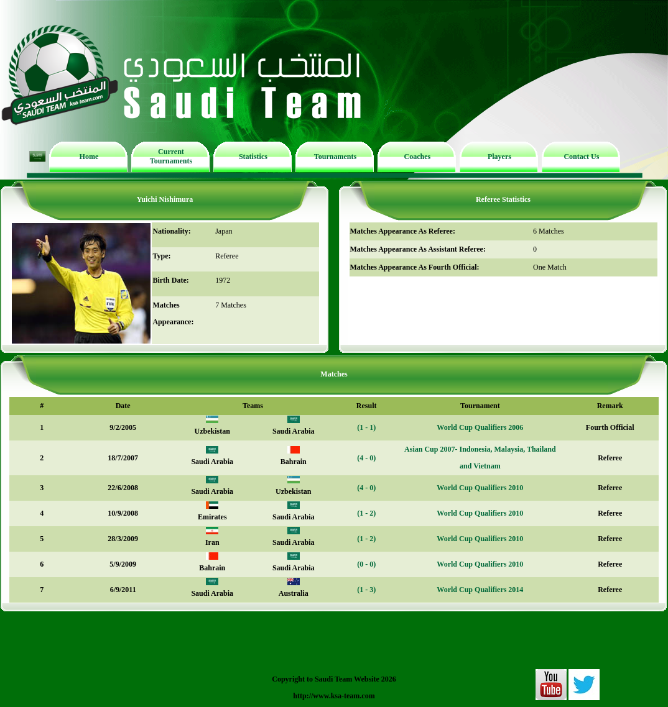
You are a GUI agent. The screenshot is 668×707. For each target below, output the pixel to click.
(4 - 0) (366, 458)
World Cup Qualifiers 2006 (480, 427)
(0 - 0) (366, 564)
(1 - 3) (366, 589)
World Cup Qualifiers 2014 (480, 589)
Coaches (417, 156)
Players (499, 156)
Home (89, 156)
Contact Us (581, 156)
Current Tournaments (171, 156)
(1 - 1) (366, 427)
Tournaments (335, 156)
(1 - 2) (366, 513)
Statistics (253, 156)
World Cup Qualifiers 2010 (480, 487)
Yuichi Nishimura (165, 199)
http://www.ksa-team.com (333, 695)
